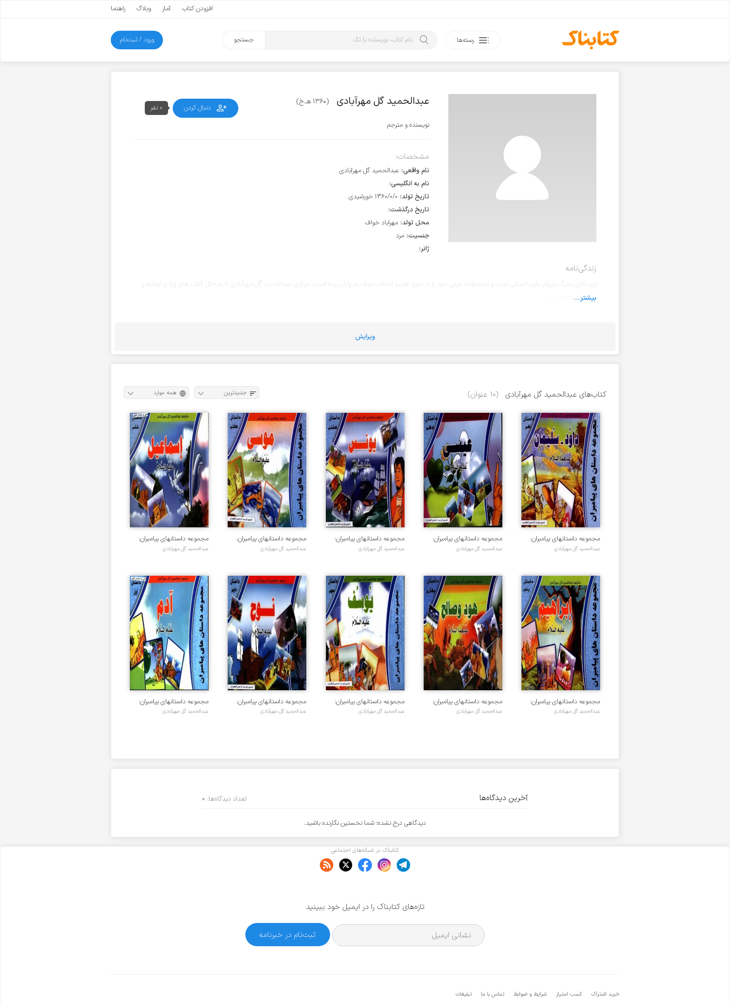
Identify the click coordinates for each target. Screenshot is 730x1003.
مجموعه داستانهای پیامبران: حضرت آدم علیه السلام (174, 702)
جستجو (244, 40)
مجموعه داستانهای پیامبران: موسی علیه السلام (271, 539)
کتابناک (570, 980)
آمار (166, 8)
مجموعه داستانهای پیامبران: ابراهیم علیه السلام (565, 702)
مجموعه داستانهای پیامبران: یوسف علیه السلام (370, 702)
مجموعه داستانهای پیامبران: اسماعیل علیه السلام (174, 539)
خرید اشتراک (605, 966)
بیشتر (588, 298)
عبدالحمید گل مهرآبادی (577, 548)
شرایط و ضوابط (530, 966)
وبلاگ (143, 8)
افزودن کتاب (197, 8)
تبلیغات (464, 966)
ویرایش (365, 337)
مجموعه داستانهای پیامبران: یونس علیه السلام (370, 539)
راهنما (118, 8)
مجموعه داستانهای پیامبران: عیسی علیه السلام (467, 539)
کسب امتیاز (569, 966)
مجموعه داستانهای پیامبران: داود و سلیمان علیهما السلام (564, 539)
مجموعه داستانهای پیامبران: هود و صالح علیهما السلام (467, 702)
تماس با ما (492, 966)
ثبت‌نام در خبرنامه (287, 906)
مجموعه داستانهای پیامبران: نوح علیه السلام (271, 702)
